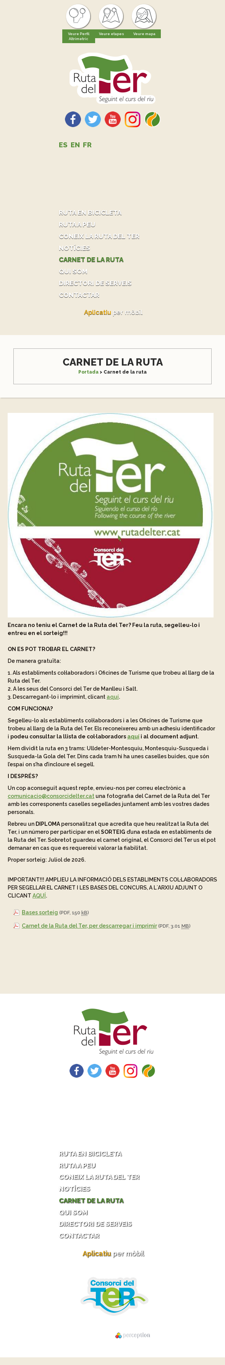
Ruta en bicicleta (92, 213)
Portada (88, 376)
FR (87, 145)
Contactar (80, 298)
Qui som (73, 274)
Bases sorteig (40, 916)
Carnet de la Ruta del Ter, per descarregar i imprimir (89, 930)
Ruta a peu (78, 225)
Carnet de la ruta (93, 262)
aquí (113, 701)
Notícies (75, 249)
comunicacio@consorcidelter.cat (51, 800)
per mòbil (114, 317)
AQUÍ (39, 899)
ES (63, 145)
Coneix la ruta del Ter (101, 237)
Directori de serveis (98, 286)
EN (75, 145)
